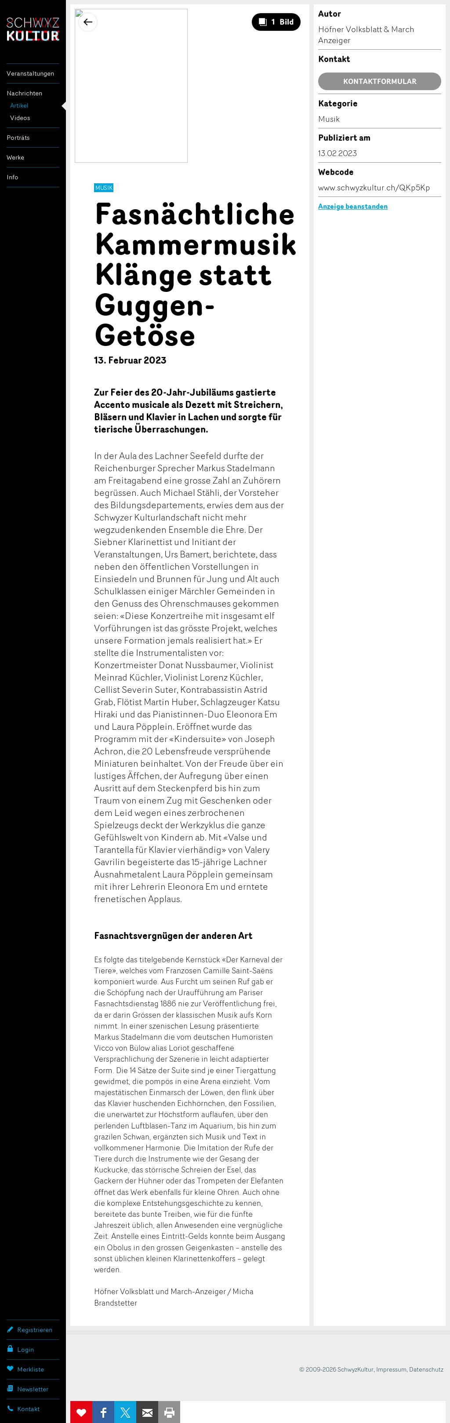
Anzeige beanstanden (353, 206)
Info (12, 177)
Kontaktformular (380, 81)
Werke (15, 157)
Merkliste (25, 1369)
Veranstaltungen (30, 73)
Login (20, 1349)
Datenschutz (426, 1369)
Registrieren (29, 1329)
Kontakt (23, 1408)
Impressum (391, 1369)
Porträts (18, 137)
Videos (20, 117)
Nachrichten (24, 93)
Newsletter (27, 1389)
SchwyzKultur (33, 29)
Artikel (19, 105)
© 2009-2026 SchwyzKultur (336, 1369)
